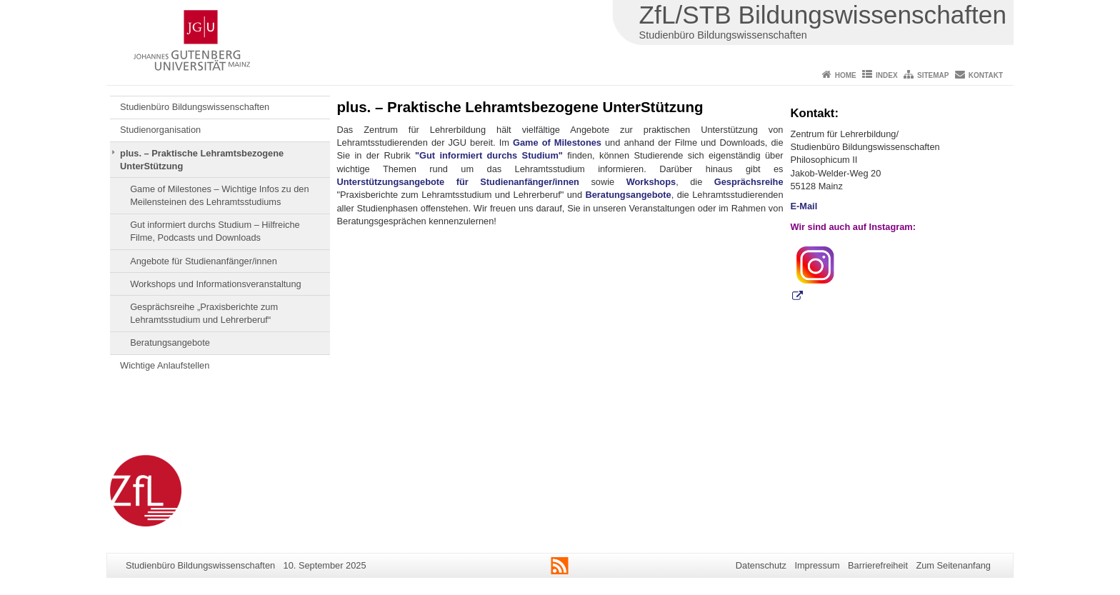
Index (887, 75)
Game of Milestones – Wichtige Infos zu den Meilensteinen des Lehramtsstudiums (219, 195)
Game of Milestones (557, 142)
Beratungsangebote (170, 342)
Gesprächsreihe (749, 181)
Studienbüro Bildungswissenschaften (194, 106)
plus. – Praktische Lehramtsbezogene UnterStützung (202, 159)
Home (845, 75)
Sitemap (933, 75)
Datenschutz (761, 565)
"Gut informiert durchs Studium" (489, 155)
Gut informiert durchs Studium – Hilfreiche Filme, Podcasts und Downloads (215, 231)
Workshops (651, 181)
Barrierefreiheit (878, 565)
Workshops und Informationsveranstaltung (215, 284)
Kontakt (986, 75)
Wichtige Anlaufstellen (164, 365)
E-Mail (804, 206)
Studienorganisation (160, 129)
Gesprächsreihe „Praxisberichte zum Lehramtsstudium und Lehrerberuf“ (204, 313)
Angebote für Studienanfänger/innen (203, 261)
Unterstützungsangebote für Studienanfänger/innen (458, 181)
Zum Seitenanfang (953, 565)
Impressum (816, 565)
